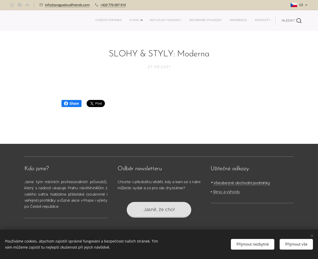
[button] (291, 20)
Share (71, 103)
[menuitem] (228, 20)
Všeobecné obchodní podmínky (241, 182)
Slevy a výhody (226, 191)
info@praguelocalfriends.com (67, 5)
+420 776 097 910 (113, 5)
